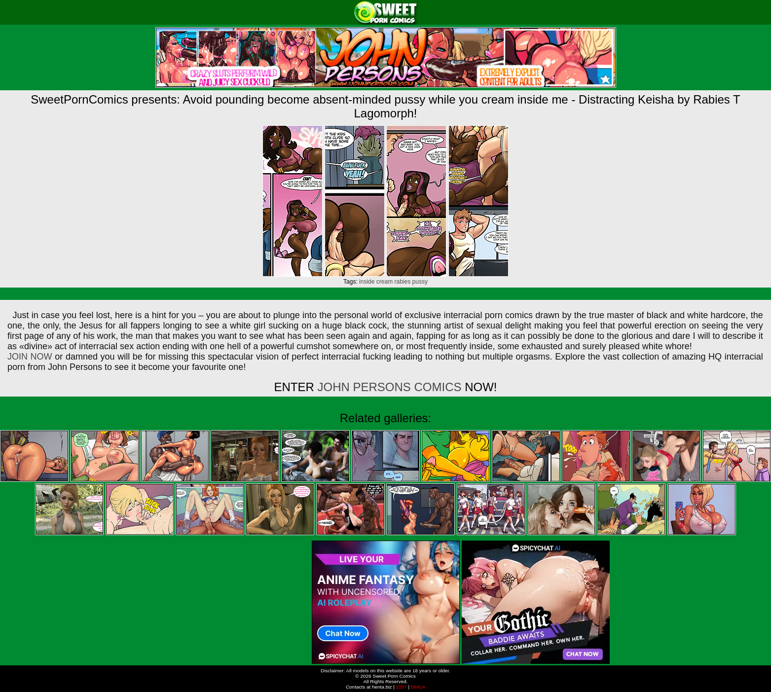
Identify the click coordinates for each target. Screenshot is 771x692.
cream (384, 281)
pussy (420, 281)
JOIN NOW (29, 357)
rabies (403, 281)
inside (366, 281)
